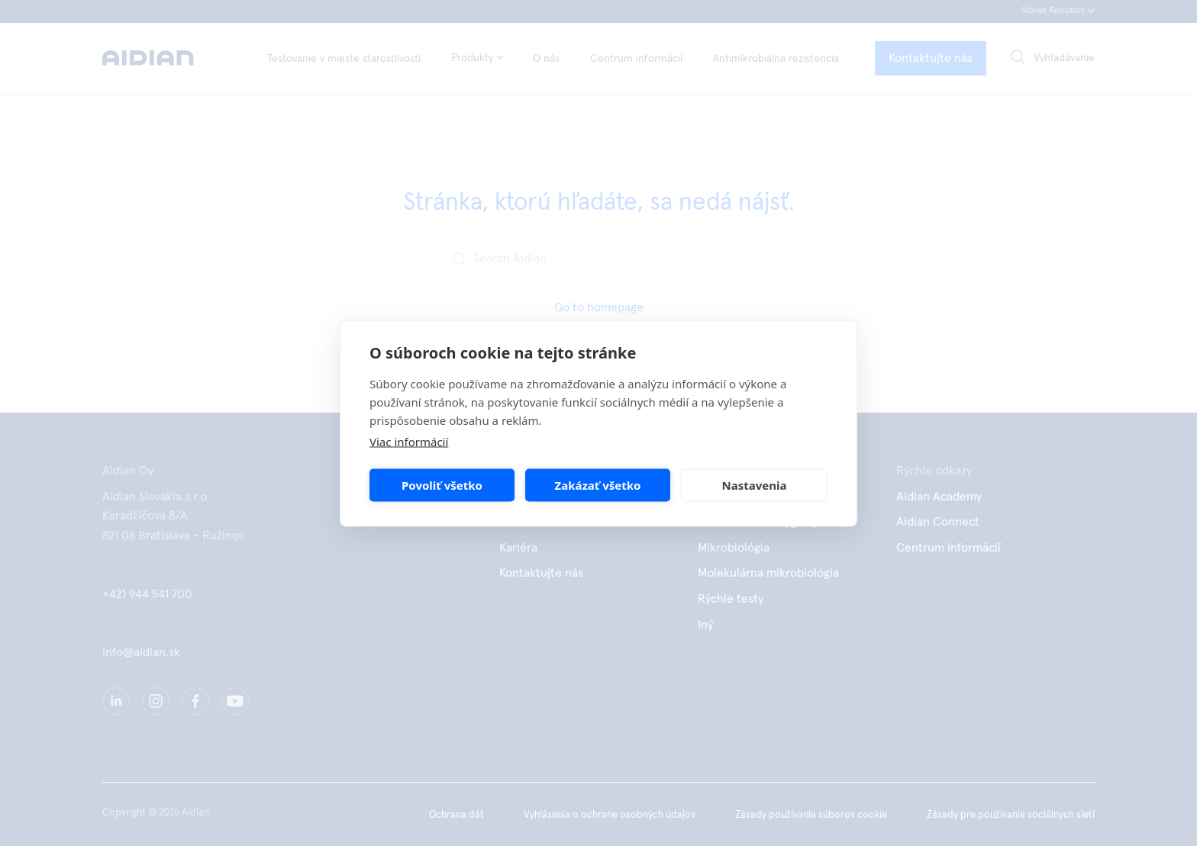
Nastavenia (754, 485)
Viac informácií (408, 441)
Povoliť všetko (442, 485)
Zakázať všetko (598, 485)
